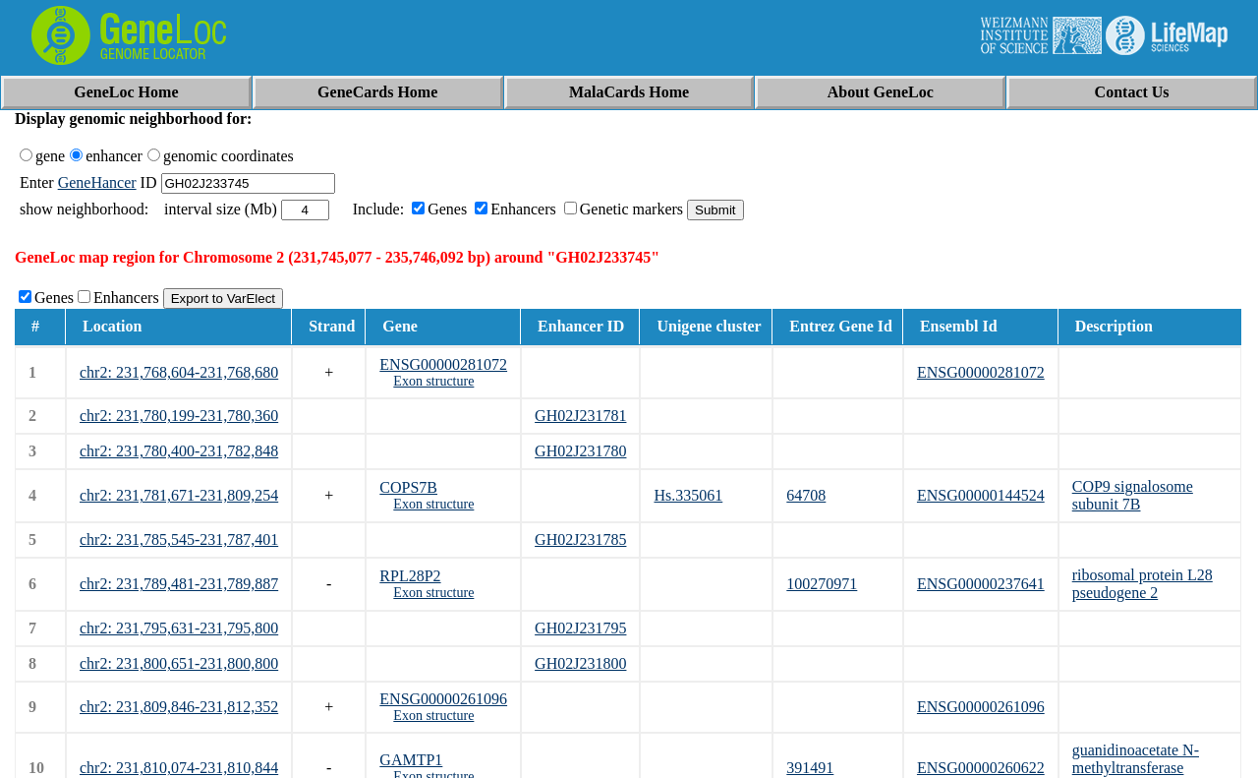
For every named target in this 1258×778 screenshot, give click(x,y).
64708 (806, 495)
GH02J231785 (580, 539)
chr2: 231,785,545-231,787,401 (179, 539)
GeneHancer (97, 182)
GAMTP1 (410, 759)
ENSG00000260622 (981, 767)
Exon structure (433, 381)
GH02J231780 (580, 451)
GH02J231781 (580, 415)
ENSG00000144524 (981, 495)
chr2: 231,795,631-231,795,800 (179, 628)
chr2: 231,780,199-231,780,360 (179, 415)
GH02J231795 (580, 628)
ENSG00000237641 (981, 583)
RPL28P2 (409, 576)
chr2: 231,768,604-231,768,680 (179, 372)
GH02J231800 (580, 663)
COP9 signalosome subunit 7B (1132, 495)
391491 (809, 767)
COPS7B (408, 487)
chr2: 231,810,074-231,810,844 (179, 767)
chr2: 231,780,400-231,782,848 (179, 451)
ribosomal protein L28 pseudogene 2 (1142, 584)
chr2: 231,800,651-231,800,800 (179, 663)
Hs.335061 (688, 495)
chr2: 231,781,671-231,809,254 (179, 495)
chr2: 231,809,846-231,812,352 (179, 706)
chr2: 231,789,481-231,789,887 (179, 583)
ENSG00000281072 (443, 364)
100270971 (821, 583)
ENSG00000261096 (443, 698)
